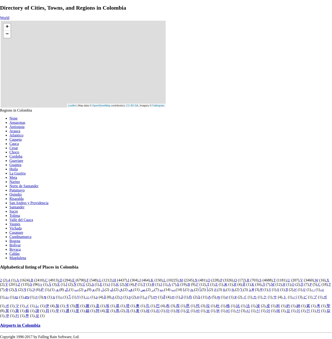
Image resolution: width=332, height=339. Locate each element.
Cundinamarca (20, 237)
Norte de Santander (24, 186)
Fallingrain (158, 105)
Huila (13, 169)
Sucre (13, 211)
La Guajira (17, 173)
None (13, 118)
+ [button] (7, 27)
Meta (13, 177)
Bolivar (15, 245)
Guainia (15, 165)
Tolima (14, 216)
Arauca (14, 131)
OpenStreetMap (101, 105)
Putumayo (17, 190)
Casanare (16, 232)
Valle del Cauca (21, 220)
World (4, 18)
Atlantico (16, 135)
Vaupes (14, 224)
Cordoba (15, 156)
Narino (14, 182)
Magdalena (17, 258)
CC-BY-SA (132, 105)
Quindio (15, 194)
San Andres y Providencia (28, 203)
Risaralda (16, 199)
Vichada (15, 228)
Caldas (14, 254)
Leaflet (72, 105)
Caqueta (15, 139)
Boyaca (15, 249)
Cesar (13, 148)
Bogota (14, 241)
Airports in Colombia (20, 325)
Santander (16, 207)
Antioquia (16, 127)
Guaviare (16, 161)
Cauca (14, 144)
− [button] (7, 34)
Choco (14, 152)
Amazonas (17, 123)
